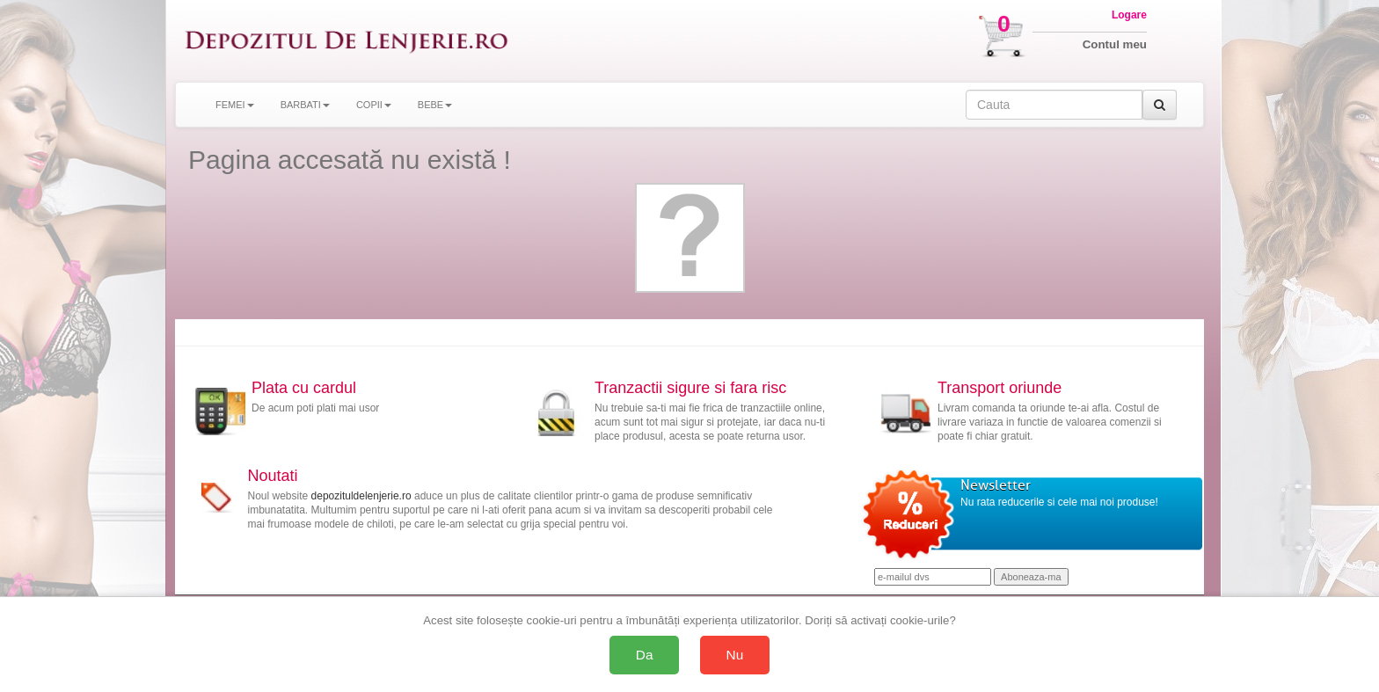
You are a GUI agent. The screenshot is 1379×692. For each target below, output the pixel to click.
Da (644, 654)
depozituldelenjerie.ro (361, 496)
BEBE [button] (435, 104)
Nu (735, 654)
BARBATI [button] (305, 104)
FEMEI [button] (234, 104)
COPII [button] (373, 104)
